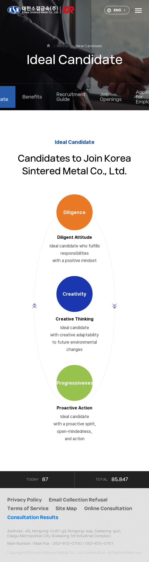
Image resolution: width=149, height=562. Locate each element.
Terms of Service (28, 508)
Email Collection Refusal (78, 500)
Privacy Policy (24, 500)
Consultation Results (32, 517)
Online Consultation (108, 508)
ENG (113, 10)
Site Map (66, 508)
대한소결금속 (40, 10)
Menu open (138, 10)
